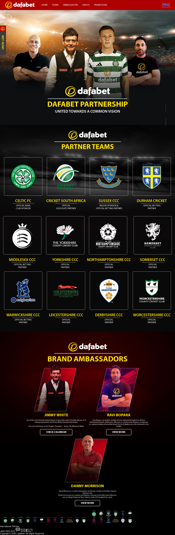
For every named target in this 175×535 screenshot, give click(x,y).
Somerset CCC (152, 260)
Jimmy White (56, 416)
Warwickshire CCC (23, 315)
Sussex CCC (109, 201)
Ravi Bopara (119, 416)
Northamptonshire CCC (109, 260)
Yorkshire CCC (65, 260)
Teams (55, 5)
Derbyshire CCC (109, 315)
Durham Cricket (152, 201)
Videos (86, 5)
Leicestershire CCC (66, 315)
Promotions (100, 5)
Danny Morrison (87, 486)
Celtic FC (23, 201)
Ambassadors (70, 5)
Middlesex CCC (22, 260)
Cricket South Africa (66, 201)
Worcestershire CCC (152, 315)
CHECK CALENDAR (56, 432)
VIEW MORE (118, 432)
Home (45, 5)
